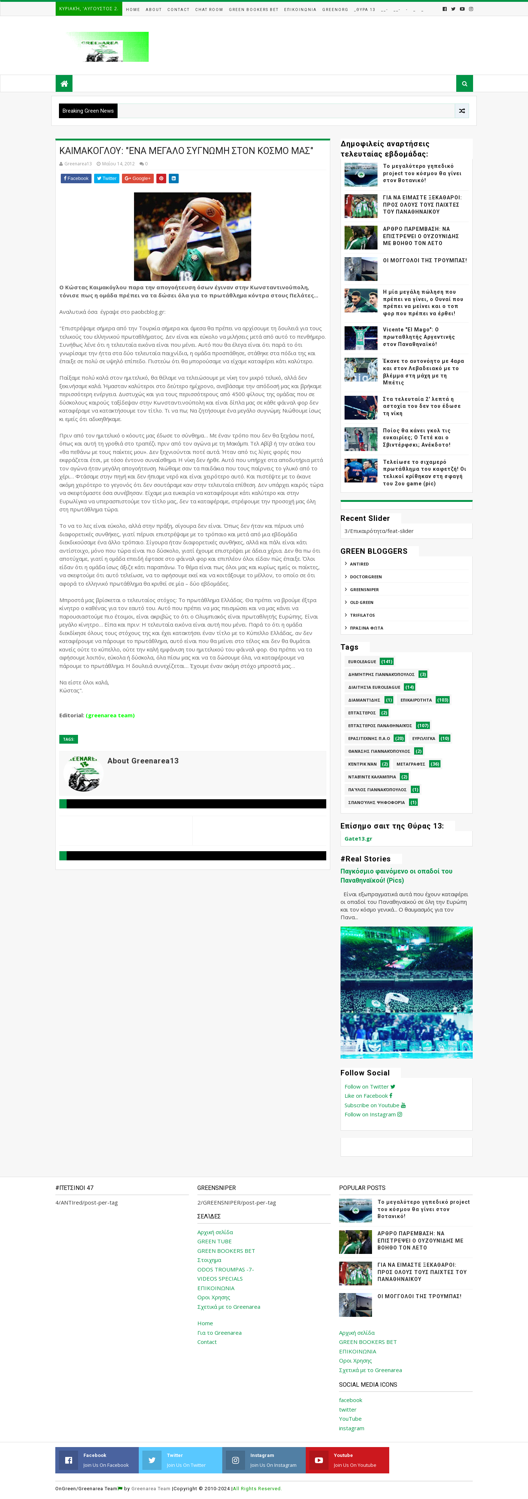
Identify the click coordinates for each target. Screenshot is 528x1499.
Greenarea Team (151, 1488)
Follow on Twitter (370, 1086)
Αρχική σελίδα (215, 1232)
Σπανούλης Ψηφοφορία (376, 802)
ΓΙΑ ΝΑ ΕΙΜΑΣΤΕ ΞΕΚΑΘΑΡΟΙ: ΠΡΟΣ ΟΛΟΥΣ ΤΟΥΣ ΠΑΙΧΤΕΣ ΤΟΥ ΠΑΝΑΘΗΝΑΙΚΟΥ (422, 205)
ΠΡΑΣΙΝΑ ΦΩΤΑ (366, 628)
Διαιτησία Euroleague (374, 687)
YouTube (350, 1418)
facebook (350, 1400)
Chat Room (209, 10)
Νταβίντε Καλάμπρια (372, 776)
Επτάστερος (362, 712)
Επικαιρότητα (416, 700)
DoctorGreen (366, 576)
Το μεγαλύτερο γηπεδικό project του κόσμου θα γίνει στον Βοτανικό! (422, 173)
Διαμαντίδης (364, 700)
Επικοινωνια (300, 10)
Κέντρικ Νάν (362, 764)
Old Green (361, 602)
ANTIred (359, 564)
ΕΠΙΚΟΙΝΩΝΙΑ (215, 1288)
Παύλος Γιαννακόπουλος (377, 789)
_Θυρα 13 (365, 10)
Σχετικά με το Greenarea (228, 1306)
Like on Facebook (369, 1095)
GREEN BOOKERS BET (226, 1250)
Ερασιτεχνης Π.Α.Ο (369, 738)
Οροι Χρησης (213, 1297)
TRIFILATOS (362, 615)
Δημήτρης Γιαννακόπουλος (381, 674)
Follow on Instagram (373, 1114)
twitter (348, 1409)
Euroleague (362, 661)
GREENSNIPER (364, 589)
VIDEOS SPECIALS (220, 1278)
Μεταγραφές (411, 764)
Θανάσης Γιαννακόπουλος (379, 751)
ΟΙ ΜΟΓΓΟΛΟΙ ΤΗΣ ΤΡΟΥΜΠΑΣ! (425, 260)
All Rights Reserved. (257, 1488)
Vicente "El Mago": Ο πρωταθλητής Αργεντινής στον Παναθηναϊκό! (419, 337)
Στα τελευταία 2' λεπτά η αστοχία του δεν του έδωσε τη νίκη (422, 406)
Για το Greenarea (219, 1332)
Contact (178, 10)
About (154, 10)
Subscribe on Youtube (375, 1105)
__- (384, 10)
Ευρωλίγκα (423, 738)
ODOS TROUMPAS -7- (225, 1269)
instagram (351, 1428)
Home (133, 10)
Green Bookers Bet (254, 10)
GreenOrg (335, 10)
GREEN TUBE (214, 1241)
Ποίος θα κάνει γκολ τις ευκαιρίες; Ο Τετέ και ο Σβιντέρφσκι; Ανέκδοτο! (417, 438)
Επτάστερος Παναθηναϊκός (380, 725)
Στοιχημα (209, 1259)
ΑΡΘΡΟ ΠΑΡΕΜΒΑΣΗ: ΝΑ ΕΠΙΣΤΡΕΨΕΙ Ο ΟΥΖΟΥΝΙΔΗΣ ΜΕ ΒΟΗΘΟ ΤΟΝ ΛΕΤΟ (421, 236)
